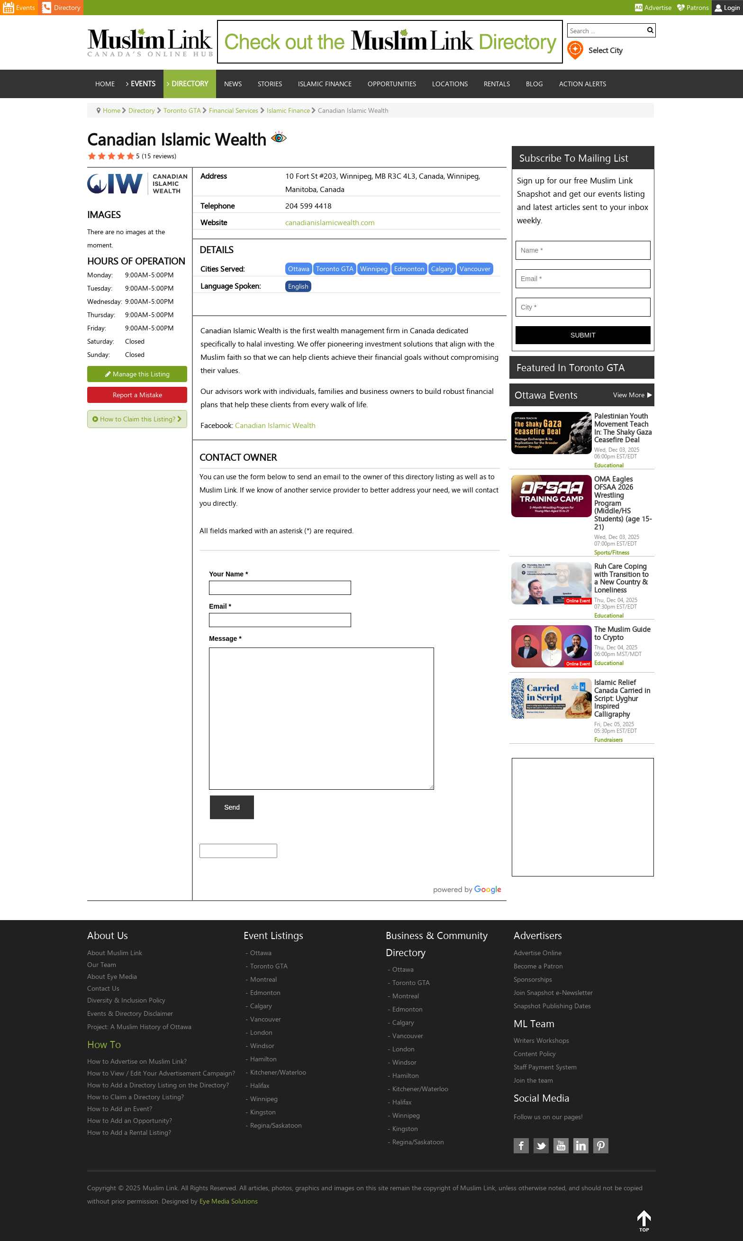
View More (632, 395)
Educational (609, 465)
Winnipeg (264, 1099)
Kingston (263, 1112)
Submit (583, 335)
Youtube (561, 1145)
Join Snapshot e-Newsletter (553, 992)
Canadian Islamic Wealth (275, 425)
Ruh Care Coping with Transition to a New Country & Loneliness (621, 578)
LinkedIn (581, 1145)
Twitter (541, 1145)
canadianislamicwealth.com (330, 222)
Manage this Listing (137, 374)
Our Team (101, 964)
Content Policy (535, 1053)
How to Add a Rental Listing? (129, 1132)
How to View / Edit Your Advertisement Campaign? (161, 1073)
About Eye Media (112, 976)
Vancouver (265, 1019)
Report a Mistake (137, 395)
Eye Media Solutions (228, 1201)
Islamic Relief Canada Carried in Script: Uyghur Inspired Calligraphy (622, 698)
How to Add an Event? (119, 1108)
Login (727, 7)
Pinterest (600, 1145)
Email (220, 606)
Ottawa (261, 953)
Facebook (521, 1145)
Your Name (228, 574)
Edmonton (265, 992)
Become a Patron (538, 966)
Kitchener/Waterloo (278, 1072)
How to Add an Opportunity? (129, 1120)
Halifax (259, 1085)
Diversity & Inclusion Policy (126, 1000)
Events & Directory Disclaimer (130, 1013)
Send (232, 807)
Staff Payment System (545, 1067)
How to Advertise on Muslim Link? (137, 1061)
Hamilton (263, 1059)
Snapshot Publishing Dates (552, 1006)
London (261, 1032)
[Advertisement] (583, 817)
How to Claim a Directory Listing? (135, 1097)
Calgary (261, 1006)
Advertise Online (538, 953)
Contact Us (103, 988)
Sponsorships (533, 979)
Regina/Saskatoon (276, 1125)
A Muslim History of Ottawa (150, 1026)
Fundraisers (608, 740)
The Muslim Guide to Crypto (622, 633)
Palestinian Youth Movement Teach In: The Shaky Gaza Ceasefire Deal (623, 428)
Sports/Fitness (611, 552)
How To (104, 1044)
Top (644, 1220)
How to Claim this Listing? (137, 419)
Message (225, 638)
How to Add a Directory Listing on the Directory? (158, 1085)
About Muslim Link (114, 953)
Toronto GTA (269, 966)
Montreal (263, 979)
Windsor (262, 1045)
